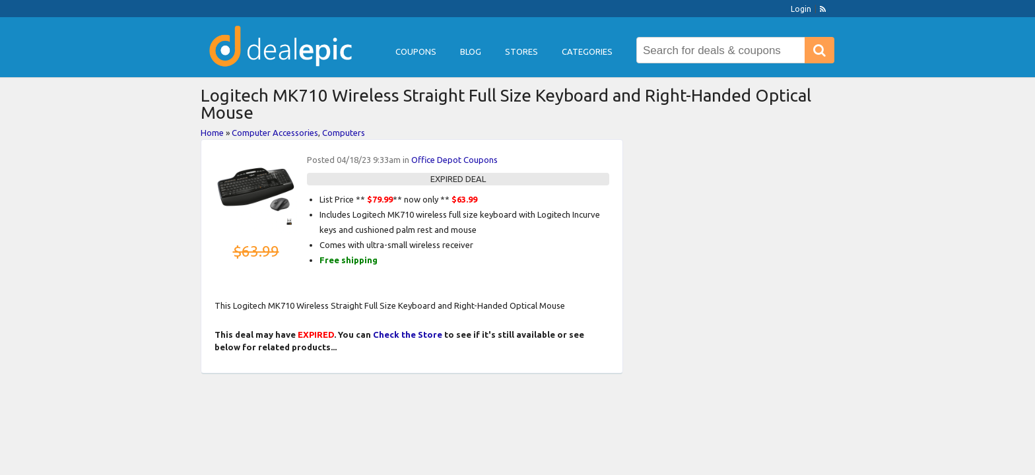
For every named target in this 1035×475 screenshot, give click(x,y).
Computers (343, 132)
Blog (470, 51)
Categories (587, 51)
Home (212, 132)
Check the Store (407, 334)
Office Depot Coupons (454, 159)
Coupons (415, 51)
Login (801, 9)
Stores (521, 51)
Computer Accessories (275, 132)
